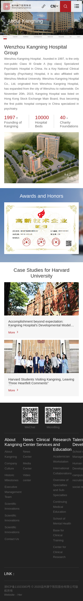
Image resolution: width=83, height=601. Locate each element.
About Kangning (13, 442)
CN (54, 6)
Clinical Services (44, 442)
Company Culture (11, 466)
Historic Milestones (12, 477)
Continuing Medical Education (60, 506)
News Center (29, 442)
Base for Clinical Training (58, 535)
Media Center (27, 466)
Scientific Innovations (12, 506)
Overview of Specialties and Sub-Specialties (60, 487)
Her (19, 594)
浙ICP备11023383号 (17, 586)
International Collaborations (62, 471)
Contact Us (12, 539)
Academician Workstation (61, 459)
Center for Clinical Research (59, 552)
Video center (27, 477)
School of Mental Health (62, 521)
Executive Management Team (13, 492)
